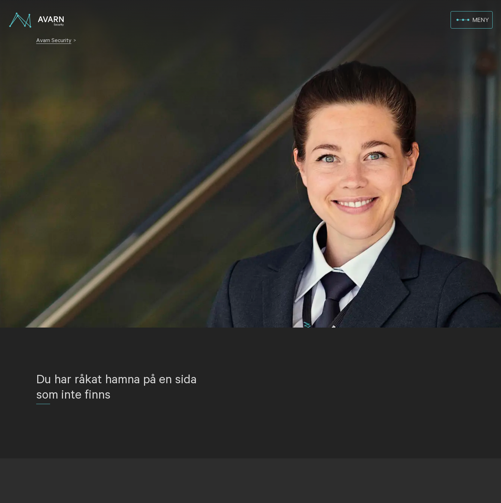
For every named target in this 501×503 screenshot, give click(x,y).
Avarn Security (53, 40)
